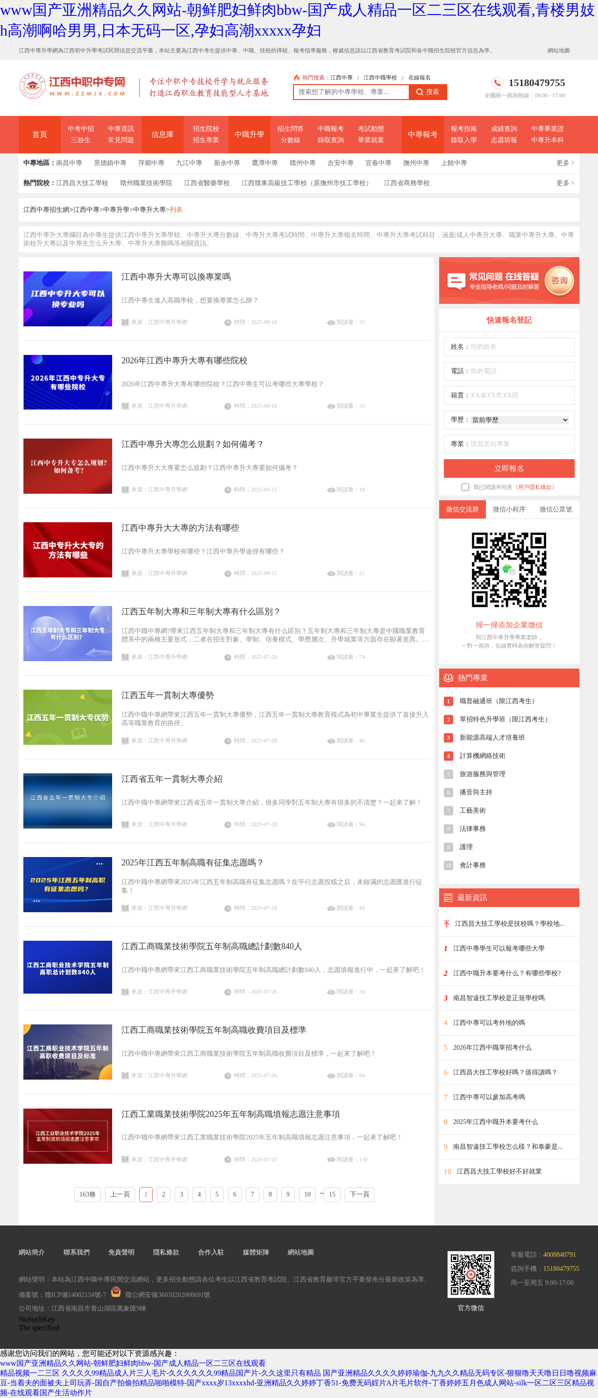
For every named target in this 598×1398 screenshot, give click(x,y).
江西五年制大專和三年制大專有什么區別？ (201, 611)
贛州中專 (303, 162)
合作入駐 (211, 1252)
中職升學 (249, 134)
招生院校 (206, 128)
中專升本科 (547, 140)
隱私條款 (166, 1252)
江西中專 (341, 77)
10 (307, 1194)
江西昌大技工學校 (82, 183)
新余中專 (227, 162)
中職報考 (331, 128)
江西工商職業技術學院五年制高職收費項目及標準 (213, 1030)
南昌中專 (69, 162)
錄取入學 (464, 140)
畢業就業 (371, 140)
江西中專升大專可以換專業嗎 (176, 276)
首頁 (39, 134)
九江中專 (189, 162)
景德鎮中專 (110, 162)
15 (332, 1194)
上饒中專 (454, 162)
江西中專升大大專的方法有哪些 (180, 528)
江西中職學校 (380, 77)
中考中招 (81, 128)
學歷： (460, 419)
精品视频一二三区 (30, 1373)
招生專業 (206, 140)
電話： (460, 371)
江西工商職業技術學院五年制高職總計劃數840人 (211, 946)
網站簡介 (32, 1252)
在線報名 (419, 77)
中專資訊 (121, 128)
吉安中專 (340, 162)
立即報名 (509, 468)
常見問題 (121, 140)
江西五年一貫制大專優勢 (167, 695)
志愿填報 (504, 140)
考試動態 (371, 128)
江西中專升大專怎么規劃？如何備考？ (192, 444)
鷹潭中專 (265, 162)
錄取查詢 (331, 140)
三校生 (81, 140)
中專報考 (423, 134)
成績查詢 (504, 128)
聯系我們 (77, 1252)
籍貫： (460, 395)
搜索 (427, 92)
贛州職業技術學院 (146, 183)
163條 (87, 1194)
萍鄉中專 (151, 162)
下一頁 (360, 1194)
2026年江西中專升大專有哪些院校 (184, 360)
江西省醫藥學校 (207, 183)
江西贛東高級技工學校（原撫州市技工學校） (307, 183)
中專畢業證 (547, 128)
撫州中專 (416, 162)
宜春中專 (378, 162)
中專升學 (116, 209)
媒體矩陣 (256, 1252)
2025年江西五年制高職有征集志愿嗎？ (192, 862)
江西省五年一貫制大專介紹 (171, 779)
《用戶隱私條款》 (535, 487)
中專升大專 (149, 209)
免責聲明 (121, 1252)
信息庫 (162, 134)
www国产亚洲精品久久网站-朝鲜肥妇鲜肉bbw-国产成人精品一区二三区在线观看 (133, 1363)
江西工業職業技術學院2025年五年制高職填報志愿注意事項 (230, 1114)
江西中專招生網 (46, 209)
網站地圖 (559, 50)
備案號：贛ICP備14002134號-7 (62, 1294)
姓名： (460, 346)
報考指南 (464, 128)
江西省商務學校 (407, 183)
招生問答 (291, 128)
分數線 (290, 140)
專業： (460, 443)
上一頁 (120, 1194)
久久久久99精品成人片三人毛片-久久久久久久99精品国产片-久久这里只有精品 (191, 1373)
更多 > (565, 162)
